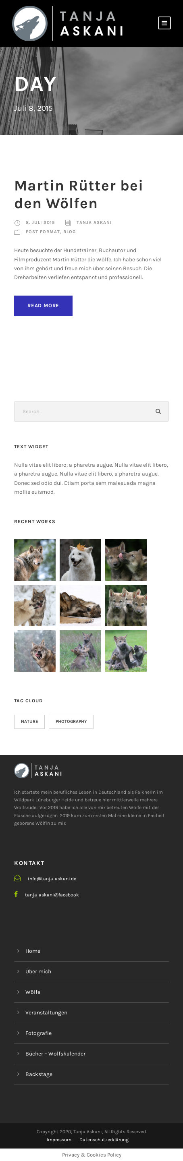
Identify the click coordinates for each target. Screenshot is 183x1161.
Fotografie (38, 1033)
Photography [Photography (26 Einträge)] (71, 721)
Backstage (38, 1074)
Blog (69, 231)
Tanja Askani (94, 222)
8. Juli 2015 (40, 222)
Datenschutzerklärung (104, 1139)
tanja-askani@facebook (52, 895)
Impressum (59, 1139)
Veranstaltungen (46, 1012)
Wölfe (32, 992)
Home (32, 951)
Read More (43, 305)
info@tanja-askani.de (52, 879)
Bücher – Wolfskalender (55, 1053)
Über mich (38, 971)
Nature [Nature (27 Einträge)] (29, 721)
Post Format (43, 231)
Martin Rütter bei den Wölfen (78, 194)
